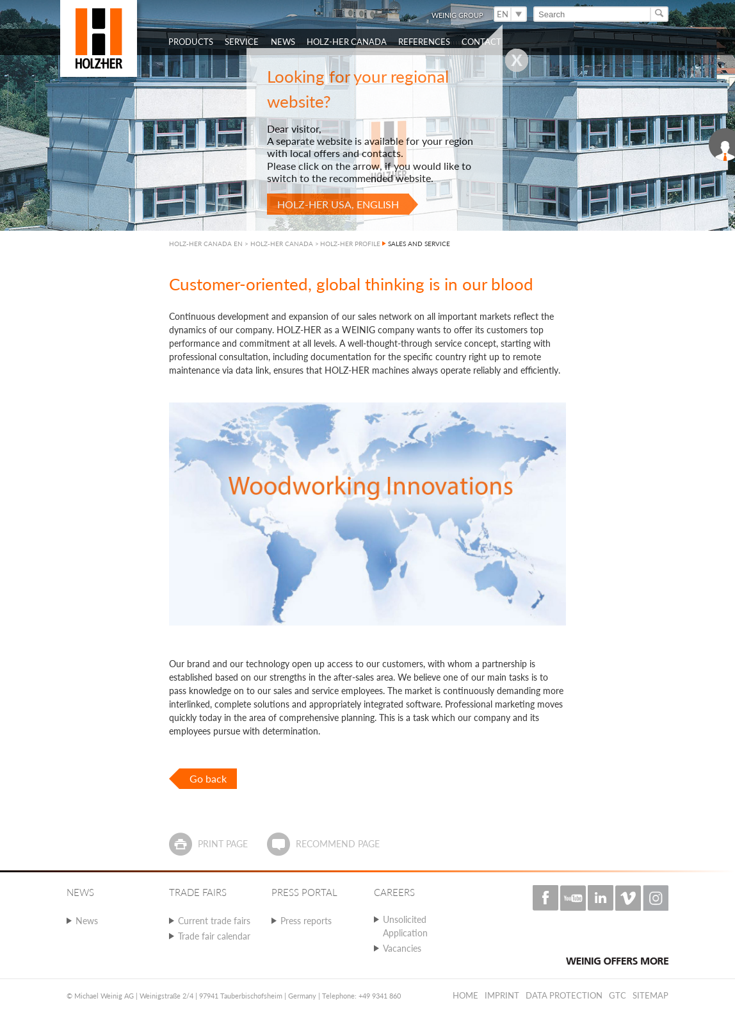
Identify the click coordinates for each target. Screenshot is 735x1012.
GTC (617, 995)
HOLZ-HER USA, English (338, 204)
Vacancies (402, 948)
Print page (223, 843)
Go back (208, 778)
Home (465, 995)
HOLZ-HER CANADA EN (206, 243)
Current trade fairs (214, 920)
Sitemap (650, 995)
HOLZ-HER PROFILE (350, 243)
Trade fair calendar (214, 936)
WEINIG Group (457, 15)
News (87, 920)
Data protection (564, 995)
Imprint (502, 995)
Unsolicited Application (405, 926)
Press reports (306, 920)
